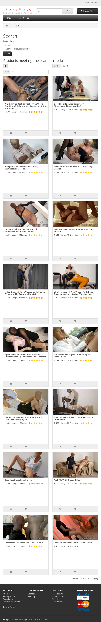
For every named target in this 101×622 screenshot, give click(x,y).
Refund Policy (9, 607)
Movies (10, 18)
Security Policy (9, 599)
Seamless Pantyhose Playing (18, 480)
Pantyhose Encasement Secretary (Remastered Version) (21, 167)
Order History (58, 596)
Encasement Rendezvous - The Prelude (73, 542)
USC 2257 (7, 604)
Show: (7, 72)
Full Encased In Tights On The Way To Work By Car (72, 355)
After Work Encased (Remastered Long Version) (73, 167)
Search (16, 25)
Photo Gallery (23, 18)
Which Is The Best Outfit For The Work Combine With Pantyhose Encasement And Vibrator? (25, 105)
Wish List (56, 599)
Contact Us (32, 594)
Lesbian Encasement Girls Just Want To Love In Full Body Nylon (24, 418)
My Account (57, 594)
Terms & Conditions (11, 601)
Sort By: (57, 66)
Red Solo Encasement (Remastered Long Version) (74, 230)
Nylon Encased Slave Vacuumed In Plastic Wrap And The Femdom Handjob (25, 293)
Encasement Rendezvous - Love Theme (24, 542)
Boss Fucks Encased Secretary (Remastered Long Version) (69, 104)
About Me (7, 594)
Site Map (31, 596)
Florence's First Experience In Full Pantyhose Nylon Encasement (21, 230)
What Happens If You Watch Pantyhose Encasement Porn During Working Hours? (74, 293)
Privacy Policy (9, 596)
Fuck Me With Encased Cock (67, 480)
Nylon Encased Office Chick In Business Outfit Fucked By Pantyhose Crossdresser (25, 355)
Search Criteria (9, 41)
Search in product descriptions (17, 49)
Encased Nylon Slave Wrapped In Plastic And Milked (73, 418)
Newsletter (57, 601)
